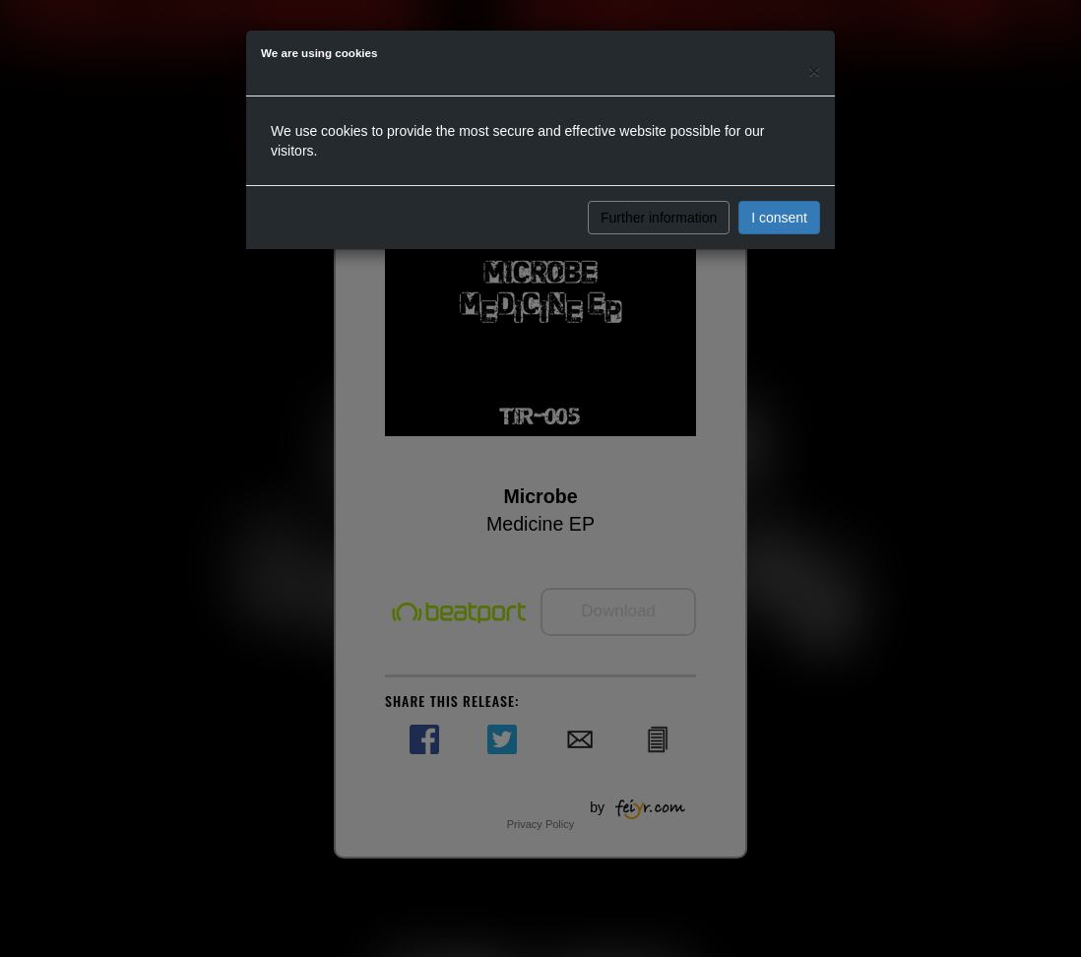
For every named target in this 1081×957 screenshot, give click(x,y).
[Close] (814, 70)
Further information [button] (659, 217)
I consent (779, 217)
